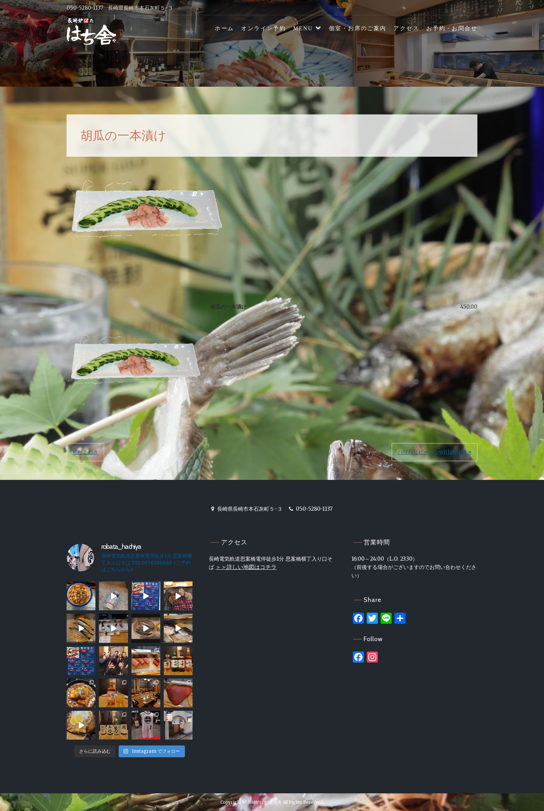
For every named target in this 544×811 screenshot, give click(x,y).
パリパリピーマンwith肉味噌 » (434, 452)
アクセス (406, 28)
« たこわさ (85, 452)
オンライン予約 (263, 28)
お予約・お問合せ (451, 28)
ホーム (224, 28)
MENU (303, 28)
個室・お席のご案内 (357, 28)
